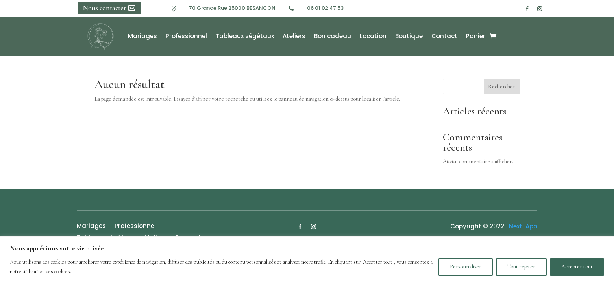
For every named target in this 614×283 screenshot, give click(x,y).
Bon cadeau (332, 36)
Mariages (142, 36)
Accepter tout (577, 266)
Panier (475, 36)
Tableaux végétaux (245, 36)
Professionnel (186, 36)
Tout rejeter (521, 266)
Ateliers (294, 36)
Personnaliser (465, 266)
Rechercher (501, 86)
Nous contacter (104, 8)
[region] (307, 259)
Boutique (409, 36)
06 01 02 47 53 (325, 8)
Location (373, 36)
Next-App (523, 226)
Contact (444, 36)
